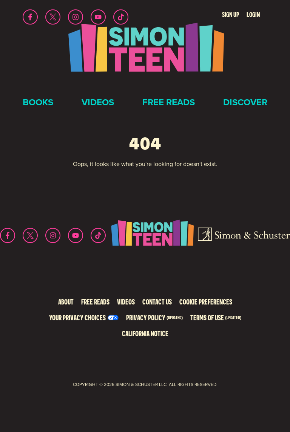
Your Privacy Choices (77, 317)
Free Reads (168, 102)
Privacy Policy (154, 317)
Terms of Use (215, 317)
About (66, 301)
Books (38, 102)
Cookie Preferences (205, 301)
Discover (245, 102)
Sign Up (230, 14)
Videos (98, 102)
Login (253, 14)
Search (208, 14)
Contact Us (157, 301)
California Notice (145, 333)
